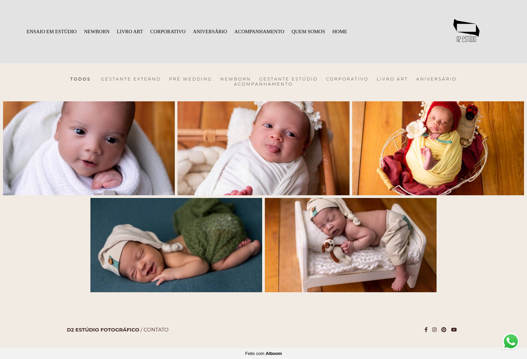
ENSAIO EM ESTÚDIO (52, 31)
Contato (156, 329)
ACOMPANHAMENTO (259, 31)
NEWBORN (97, 31)
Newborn (235, 79)
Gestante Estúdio (288, 79)
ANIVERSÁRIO (210, 31)
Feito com (263, 353)
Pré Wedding (190, 79)
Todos (80, 79)
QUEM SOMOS (308, 31)
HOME (339, 31)
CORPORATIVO (168, 31)
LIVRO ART (130, 31)
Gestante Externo (131, 79)
